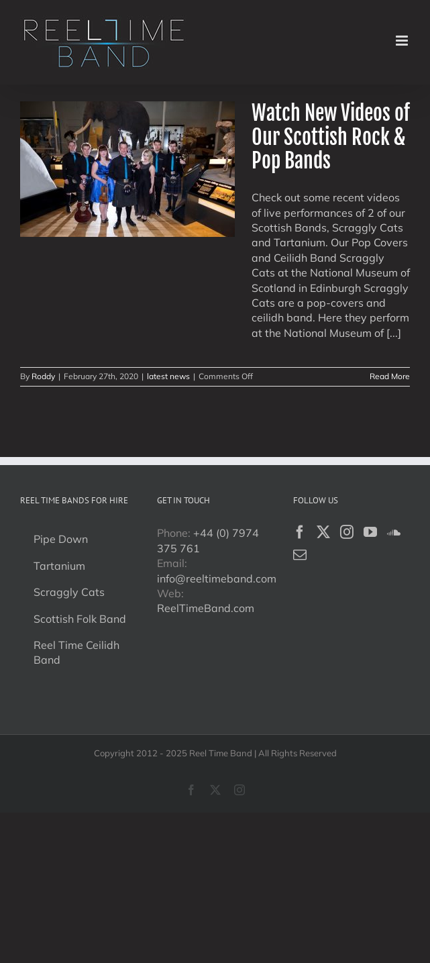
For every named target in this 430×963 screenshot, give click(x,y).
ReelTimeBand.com (205, 608)
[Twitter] (323, 532)
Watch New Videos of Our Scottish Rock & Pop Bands (331, 137)
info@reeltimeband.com (216, 578)
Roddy (43, 376)
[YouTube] (370, 532)
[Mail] (300, 555)
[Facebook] (300, 532)
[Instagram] (347, 532)
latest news (168, 376)
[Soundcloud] (393, 532)
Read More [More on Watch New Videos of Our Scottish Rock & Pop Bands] (390, 376)
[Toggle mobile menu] (403, 41)
